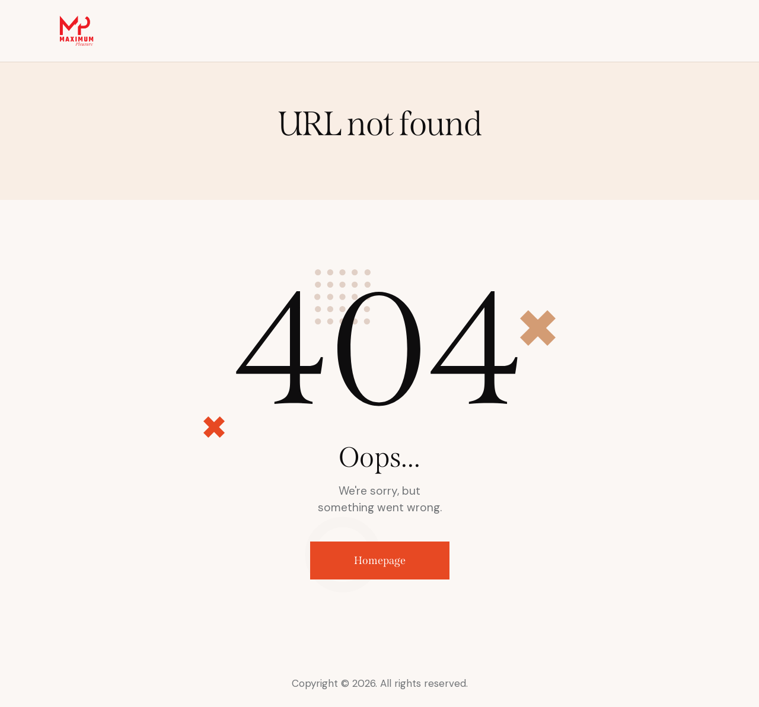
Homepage (380, 560)
